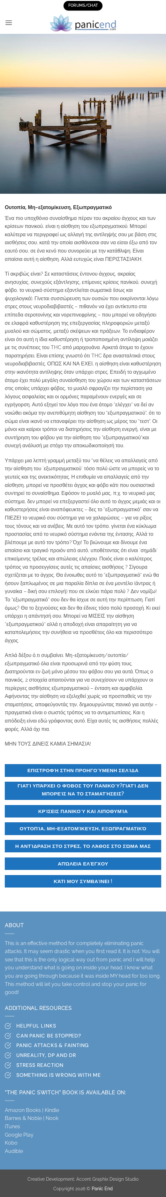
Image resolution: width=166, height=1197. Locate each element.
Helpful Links (36, 1025)
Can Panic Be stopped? (48, 1035)
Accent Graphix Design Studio (107, 1179)
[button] (8, 22)
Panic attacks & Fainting (52, 1045)
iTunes (12, 1126)
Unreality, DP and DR (46, 1055)
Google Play (19, 1135)
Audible (14, 1151)
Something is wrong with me (58, 1075)
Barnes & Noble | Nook (31, 1118)
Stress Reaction (40, 1065)
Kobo (11, 1143)
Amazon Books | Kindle (32, 1110)
